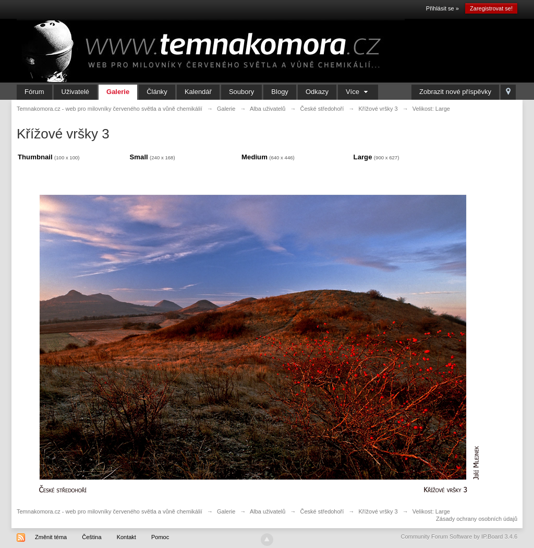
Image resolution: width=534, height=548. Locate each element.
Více (358, 92)
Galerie (117, 92)
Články (157, 92)
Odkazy (317, 92)
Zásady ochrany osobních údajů (476, 519)
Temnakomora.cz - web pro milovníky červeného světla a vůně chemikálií (109, 511)
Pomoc (160, 537)
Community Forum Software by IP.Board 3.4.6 (458, 536)
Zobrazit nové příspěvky (455, 92)
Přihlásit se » (442, 8)
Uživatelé (75, 92)
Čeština (91, 537)
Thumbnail (35, 157)
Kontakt (126, 537)
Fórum (34, 92)
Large (363, 157)
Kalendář (198, 92)
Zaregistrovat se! (491, 8)
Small (139, 157)
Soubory (241, 92)
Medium (254, 157)
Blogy (279, 92)
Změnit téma (51, 537)
